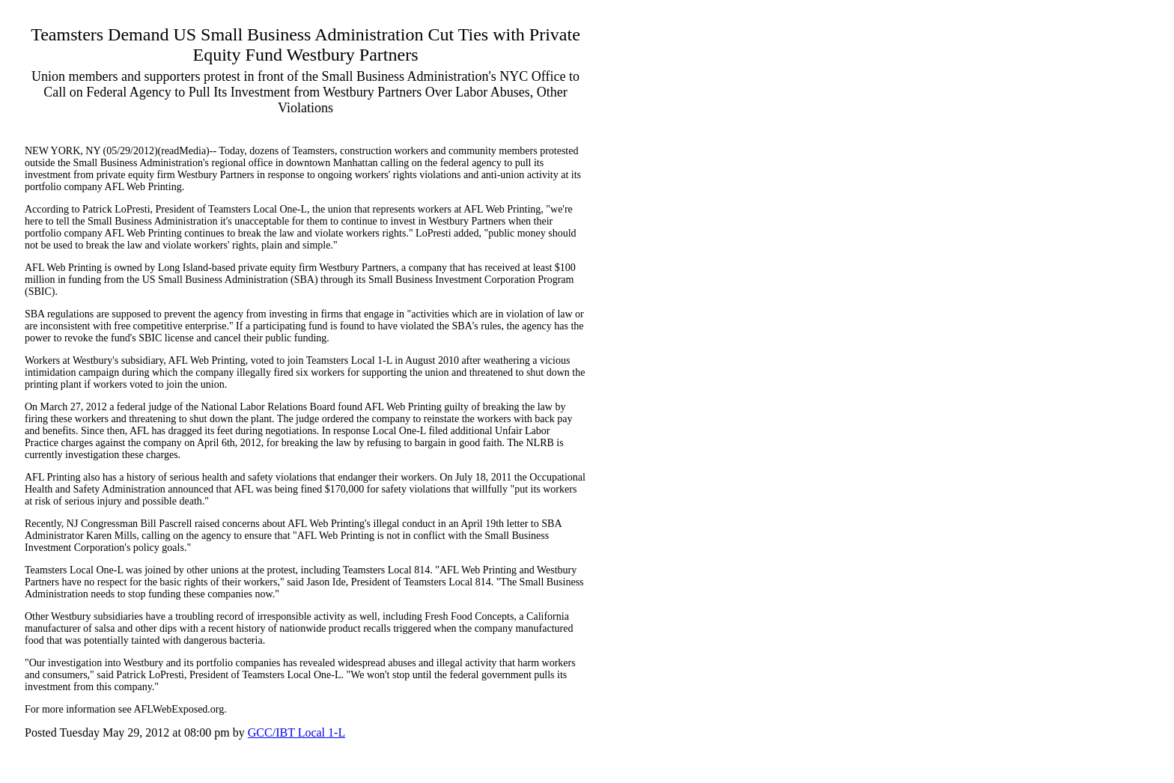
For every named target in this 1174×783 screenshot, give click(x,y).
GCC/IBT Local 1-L (296, 732)
